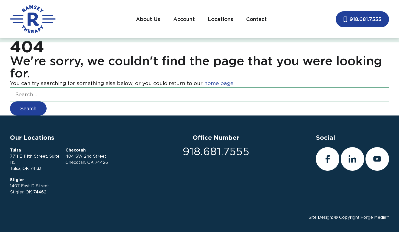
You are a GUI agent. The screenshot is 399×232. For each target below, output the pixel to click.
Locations (220, 19)
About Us (148, 19)
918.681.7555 (362, 19)
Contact (256, 19)
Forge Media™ (375, 217)
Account (184, 19)
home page (218, 83)
